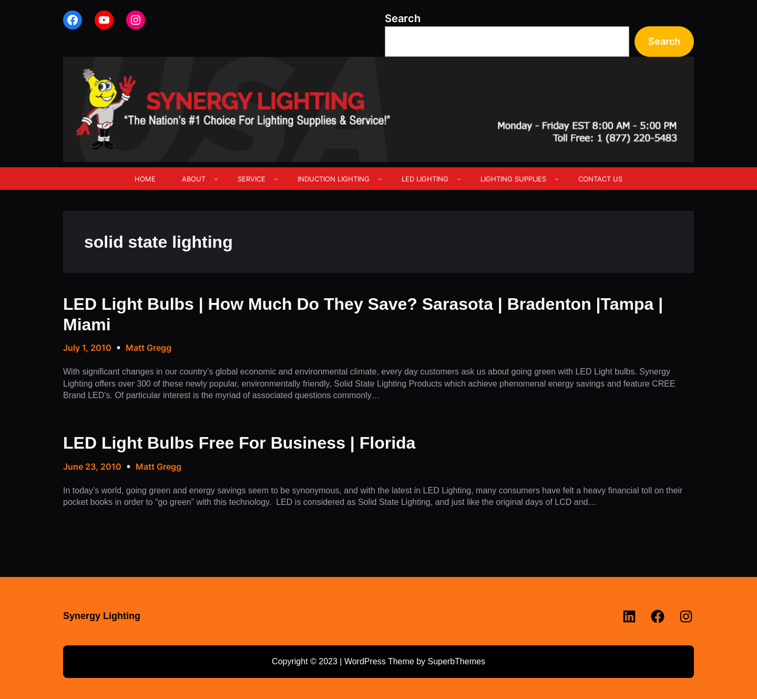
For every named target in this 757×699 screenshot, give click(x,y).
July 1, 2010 (87, 347)
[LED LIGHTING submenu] (459, 179)
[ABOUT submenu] (216, 179)
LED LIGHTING (425, 179)
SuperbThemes (456, 661)
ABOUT (194, 179)
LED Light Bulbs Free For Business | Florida (239, 442)
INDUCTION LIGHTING (334, 179)
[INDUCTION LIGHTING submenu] (380, 179)
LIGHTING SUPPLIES (513, 179)
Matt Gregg (148, 347)
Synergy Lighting (101, 616)
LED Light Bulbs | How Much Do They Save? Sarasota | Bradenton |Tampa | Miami (363, 314)
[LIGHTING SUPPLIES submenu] (557, 179)
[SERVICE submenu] (276, 179)
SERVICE (251, 179)
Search (403, 18)
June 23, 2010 (92, 466)
